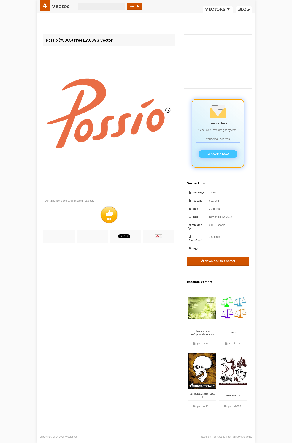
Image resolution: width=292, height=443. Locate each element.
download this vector (217, 261)
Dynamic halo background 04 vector (202, 333)
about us (206, 436)
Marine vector (233, 395)
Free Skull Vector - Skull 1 (202, 395)
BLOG (244, 9)
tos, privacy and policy (240, 436)
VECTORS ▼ (218, 9)
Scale (234, 333)
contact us (219, 436)
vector (60, 6)
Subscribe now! (218, 154)
